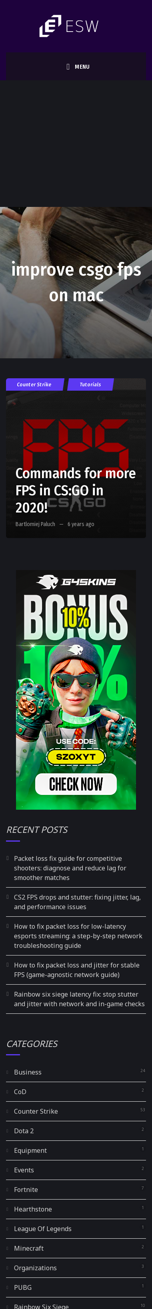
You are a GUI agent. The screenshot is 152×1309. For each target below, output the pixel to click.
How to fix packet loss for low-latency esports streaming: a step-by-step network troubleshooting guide (78, 936)
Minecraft (29, 1248)
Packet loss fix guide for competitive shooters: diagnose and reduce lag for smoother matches (70, 868)
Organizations (35, 1267)
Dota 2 (24, 1130)
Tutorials (91, 384)
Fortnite (26, 1189)
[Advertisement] (75, 143)
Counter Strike (34, 384)
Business (28, 1072)
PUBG (23, 1287)
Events (24, 1170)
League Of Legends (43, 1228)
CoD (20, 1091)
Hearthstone (33, 1209)
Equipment (30, 1150)
